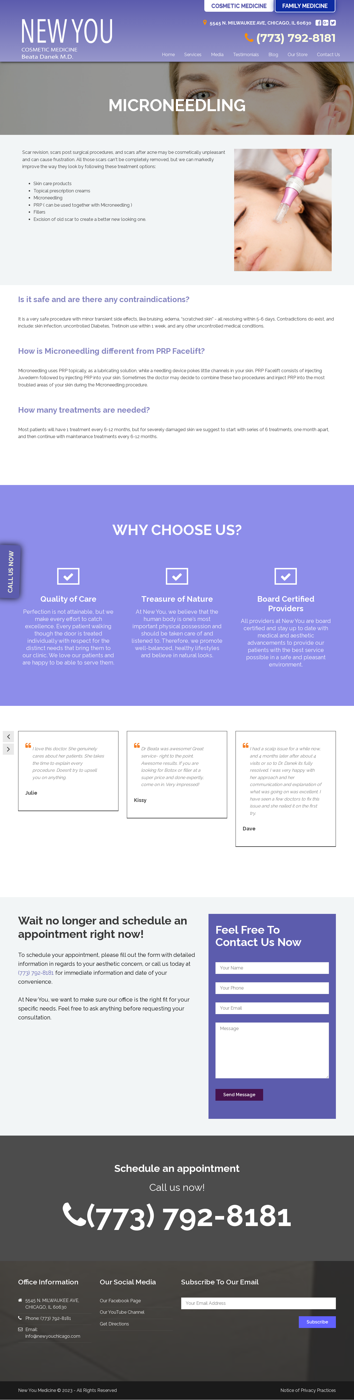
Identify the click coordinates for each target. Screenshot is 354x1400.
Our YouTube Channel (122, 1312)
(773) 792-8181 (290, 38)
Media (217, 54)
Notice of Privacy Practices (308, 1390)
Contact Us (328, 54)
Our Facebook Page (120, 1300)
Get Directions (114, 1323)
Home (168, 54)
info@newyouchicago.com (52, 1336)
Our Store (297, 54)
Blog (273, 54)
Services (193, 54)
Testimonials (246, 54)
